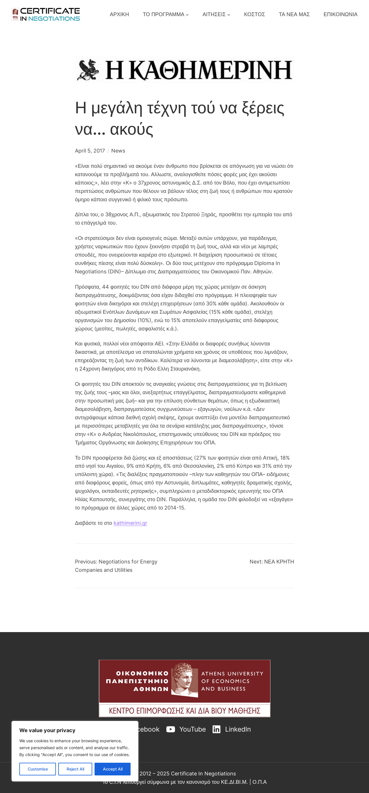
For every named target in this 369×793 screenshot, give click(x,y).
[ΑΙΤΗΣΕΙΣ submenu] (228, 14)
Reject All (75, 768)
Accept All (113, 768)
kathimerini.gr (130, 523)
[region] (75, 751)
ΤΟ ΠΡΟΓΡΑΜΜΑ (163, 14)
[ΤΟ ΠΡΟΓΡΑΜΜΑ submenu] (187, 14)
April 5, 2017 (90, 150)
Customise (38, 768)
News (118, 150)
